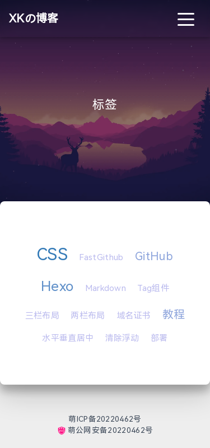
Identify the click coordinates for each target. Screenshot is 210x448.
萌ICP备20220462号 (104, 419)
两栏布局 (88, 315)
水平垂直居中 (68, 338)
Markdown (106, 288)
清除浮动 (122, 338)
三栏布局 (42, 315)
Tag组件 (153, 288)
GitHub (154, 256)
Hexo (57, 286)
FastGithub (101, 257)
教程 (173, 314)
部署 (159, 338)
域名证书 (133, 315)
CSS (52, 254)
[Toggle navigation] (186, 18)
